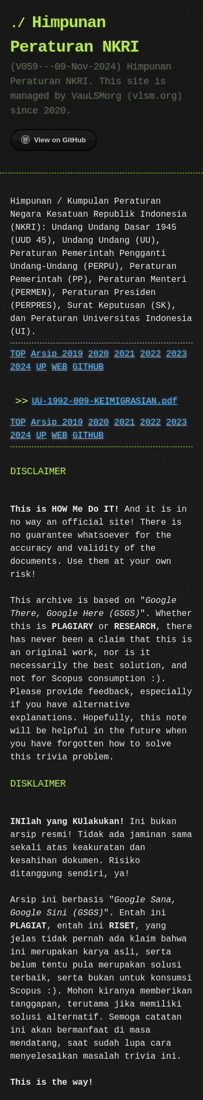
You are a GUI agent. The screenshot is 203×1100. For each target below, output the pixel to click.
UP (41, 367)
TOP (18, 354)
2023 (176, 354)
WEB (60, 367)
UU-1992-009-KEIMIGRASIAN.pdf (105, 401)
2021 (124, 354)
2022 (150, 354)
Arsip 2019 (57, 354)
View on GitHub (53, 139)
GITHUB (88, 367)
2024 (20, 367)
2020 (98, 354)
